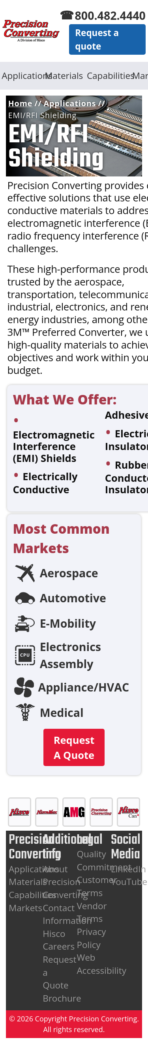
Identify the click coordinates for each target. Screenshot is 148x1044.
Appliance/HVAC (83, 687)
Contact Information (67, 914)
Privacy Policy (91, 938)
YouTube (129, 881)
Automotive (73, 597)
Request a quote (97, 39)
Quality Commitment (104, 860)
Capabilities (106, 75)
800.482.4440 (110, 15)
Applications (21, 75)
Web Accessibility (101, 964)
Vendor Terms (92, 912)
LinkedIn (128, 869)
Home (20, 103)
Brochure (62, 998)
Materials (64, 75)
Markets (25, 908)
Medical (62, 712)
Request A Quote (74, 747)
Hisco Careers (59, 940)
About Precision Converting (65, 882)
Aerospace (69, 572)
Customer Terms (97, 886)
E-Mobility (68, 623)
